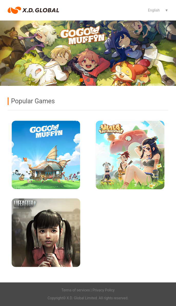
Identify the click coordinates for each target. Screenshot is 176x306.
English (154, 10)
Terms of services (75, 290)
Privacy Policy (104, 290)
